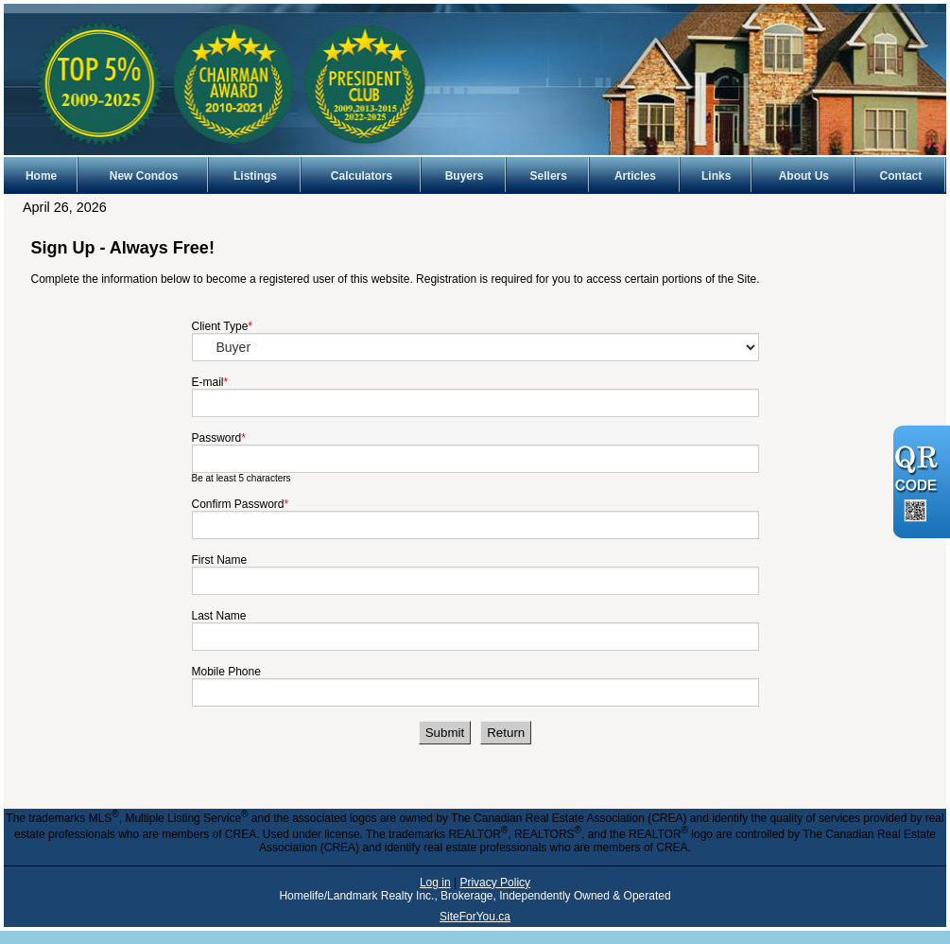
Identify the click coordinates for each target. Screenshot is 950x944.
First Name (220, 560)
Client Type (220, 326)
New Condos (144, 176)
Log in (435, 882)
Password (217, 438)
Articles (635, 176)
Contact (901, 176)
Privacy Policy (494, 882)
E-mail (208, 382)
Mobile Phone (226, 671)
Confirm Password (238, 504)
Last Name (219, 615)
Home (41, 176)
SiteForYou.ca (475, 916)
